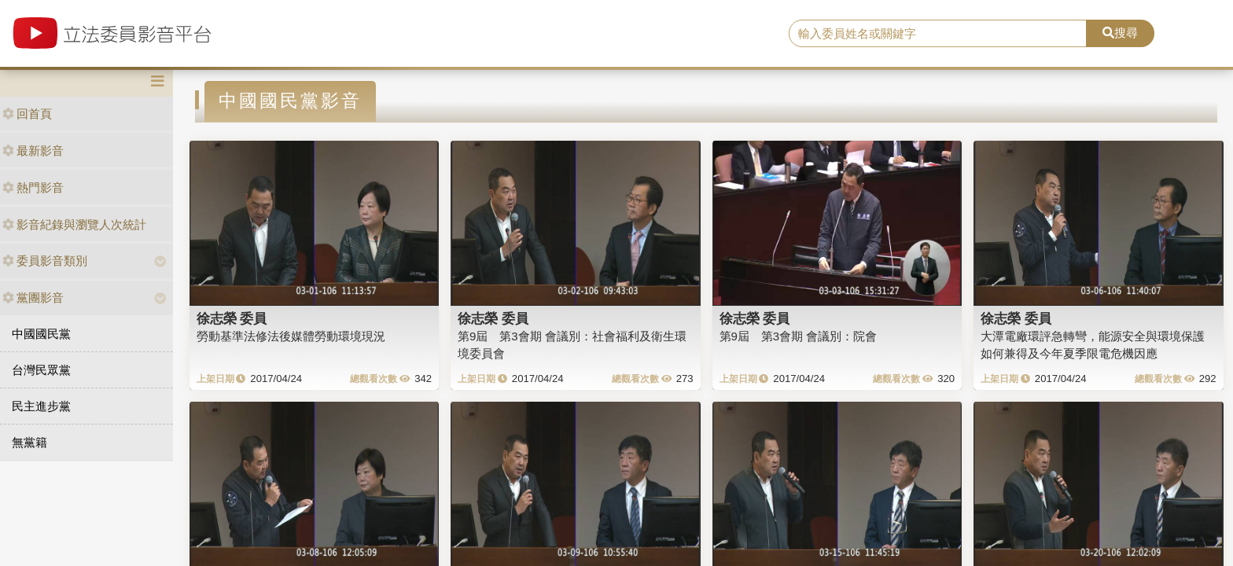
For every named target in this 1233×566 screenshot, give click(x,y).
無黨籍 (29, 442)
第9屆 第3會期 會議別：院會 (799, 336)
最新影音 (33, 150)
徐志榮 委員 (232, 318)
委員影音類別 (44, 260)
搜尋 (1120, 32)
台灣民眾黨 (41, 370)
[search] (938, 34)
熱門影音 (33, 187)
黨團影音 (33, 297)
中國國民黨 (41, 333)
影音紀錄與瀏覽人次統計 (74, 224)
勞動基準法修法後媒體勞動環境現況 (291, 336)
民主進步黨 (41, 406)
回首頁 (27, 113)
